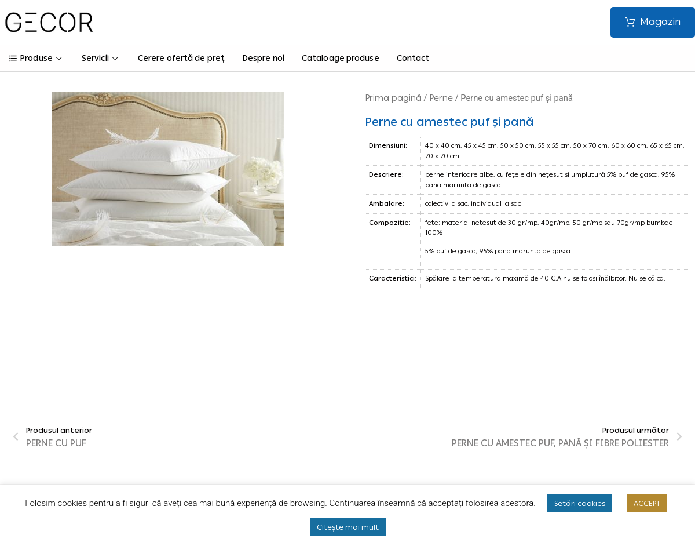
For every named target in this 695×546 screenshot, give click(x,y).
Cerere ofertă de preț (181, 58)
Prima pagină (393, 98)
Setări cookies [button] (579, 503)
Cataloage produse (340, 58)
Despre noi (263, 58)
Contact (413, 58)
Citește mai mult (348, 527)
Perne (441, 98)
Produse (36, 58)
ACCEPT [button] (647, 503)
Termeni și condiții (244, 426)
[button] (652, 22)
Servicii (101, 58)
